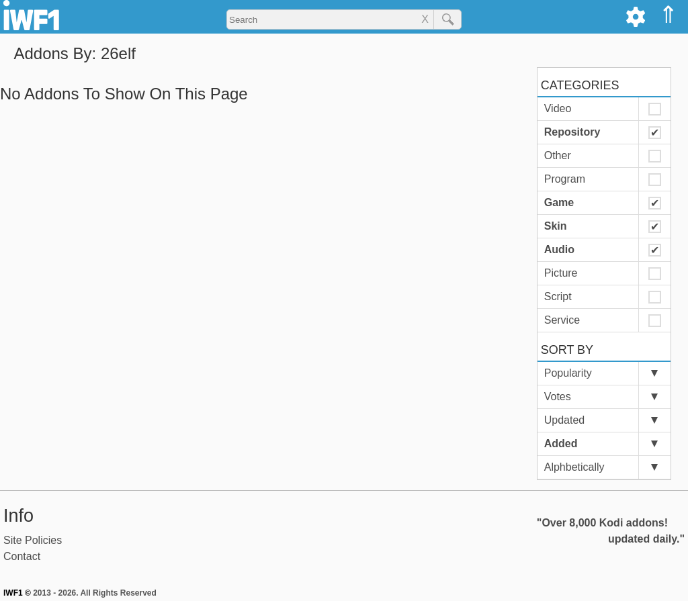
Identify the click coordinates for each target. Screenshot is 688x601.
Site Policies (32, 540)
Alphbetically (574, 467)
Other (557, 155)
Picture (561, 273)
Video (558, 108)
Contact (21, 556)
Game (559, 202)
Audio (559, 249)
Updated (564, 420)
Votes (557, 396)
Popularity (568, 373)
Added (561, 443)
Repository (572, 132)
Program (564, 179)
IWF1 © (17, 593)
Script (558, 296)
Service (562, 320)
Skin (555, 226)
